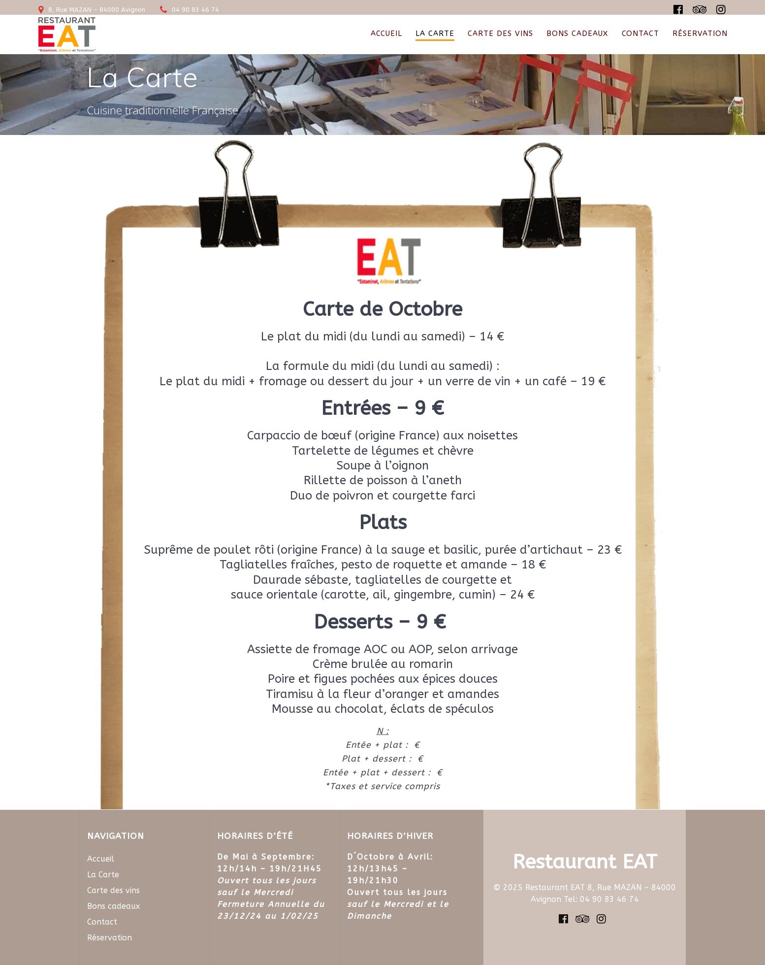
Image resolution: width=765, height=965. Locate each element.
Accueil (386, 33)
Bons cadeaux (577, 33)
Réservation (700, 33)
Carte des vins (500, 33)
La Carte (434, 33)
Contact (640, 33)
